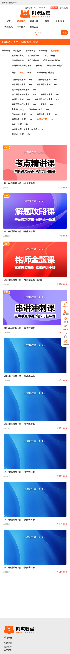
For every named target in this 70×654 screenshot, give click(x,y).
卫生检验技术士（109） (39, 109)
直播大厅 (34, 21)
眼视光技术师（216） (21, 134)
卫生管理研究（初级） (45, 72)
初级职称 (6, 42)
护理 (29, 72)
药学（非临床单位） (52, 60)
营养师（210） (18, 109)
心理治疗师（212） (30, 42)
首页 (8, 21)
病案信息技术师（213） (22, 119)
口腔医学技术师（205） (47, 79)
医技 (15, 42)
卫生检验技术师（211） (22, 114)
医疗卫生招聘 (33, 60)
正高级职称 (17, 50)
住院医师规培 (18, 60)
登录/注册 (63, 8)
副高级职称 (30, 50)
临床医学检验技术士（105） (24, 89)
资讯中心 (8, 27)
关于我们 (21, 27)
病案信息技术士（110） (47, 114)
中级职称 (43, 50)
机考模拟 (59, 21)
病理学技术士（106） (50, 94)
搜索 (65, 32)
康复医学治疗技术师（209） (24, 104)
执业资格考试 (18, 55)
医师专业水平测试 (55, 65)
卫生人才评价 (49, 55)
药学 (14, 72)
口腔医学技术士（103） (22, 79)
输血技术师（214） (20, 124)
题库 (47, 21)
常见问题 (8, 643)
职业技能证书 (33, 55)
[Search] (48, 32)
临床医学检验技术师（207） (24, 94)
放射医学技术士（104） (22, 84)
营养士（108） (47, 104)
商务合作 (34, 27)
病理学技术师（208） (21, 99)
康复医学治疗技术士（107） (47, 99)
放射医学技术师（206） (47, 84)
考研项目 (39, 65)
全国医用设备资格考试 (21, 65)
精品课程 (21, 21)
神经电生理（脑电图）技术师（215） (28, 129)
